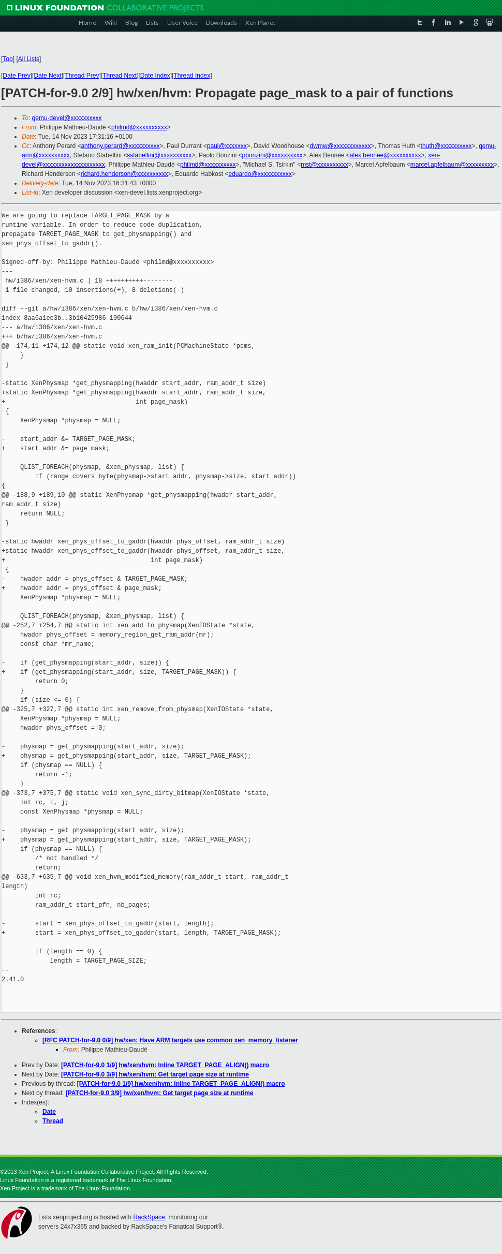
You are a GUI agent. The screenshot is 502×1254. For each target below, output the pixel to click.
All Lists (28, 59)
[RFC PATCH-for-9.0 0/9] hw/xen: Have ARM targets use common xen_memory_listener (170, 1040)
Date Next (47, 75)
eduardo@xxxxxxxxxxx (259, 174)
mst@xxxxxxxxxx (324, 164)
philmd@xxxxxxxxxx (139, 127)
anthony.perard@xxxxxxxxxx (120, 146)
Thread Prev (82, 75)
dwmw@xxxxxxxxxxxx (340, 146)
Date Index (155, 75)
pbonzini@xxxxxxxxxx (272, 155)
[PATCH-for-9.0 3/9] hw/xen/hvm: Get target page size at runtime (155, 1074)
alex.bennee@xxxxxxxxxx (385, 155)
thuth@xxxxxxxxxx (446, 146)
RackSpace (149, 1217)
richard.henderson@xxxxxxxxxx (124, 174)
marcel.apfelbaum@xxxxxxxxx (452, 164)
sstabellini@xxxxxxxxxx (159, 155)
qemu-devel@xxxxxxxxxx (67, 118)
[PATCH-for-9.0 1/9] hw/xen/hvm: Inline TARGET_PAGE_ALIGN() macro (165, 1065)
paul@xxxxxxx (227, 146)
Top (7, 59)
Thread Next (119, 75)
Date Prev (16, 75)
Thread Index (192, 75)
